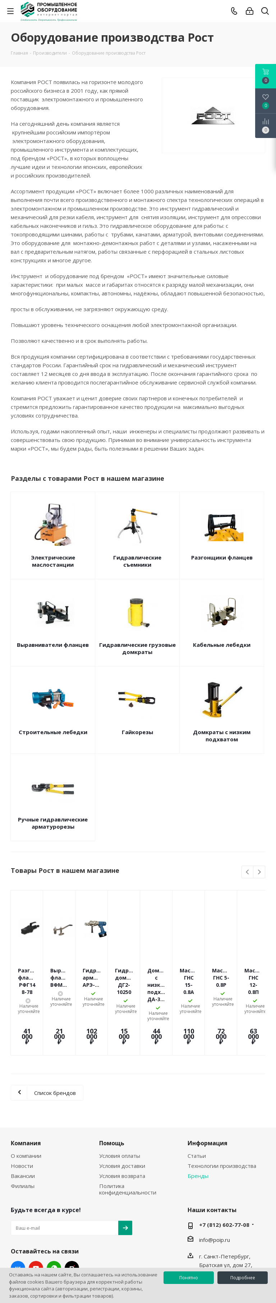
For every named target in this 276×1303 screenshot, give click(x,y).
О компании (26, 1112)
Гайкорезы (137, 732)
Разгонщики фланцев (222, 557)
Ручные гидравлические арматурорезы (53, 823)
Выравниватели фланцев (53, 644)
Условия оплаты (119, 1112)
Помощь (111, 1100)
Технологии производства (222, 1122)
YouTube (36, 1225)
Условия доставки (122, 1122)
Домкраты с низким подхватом (221, 735)
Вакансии (23, 1132)
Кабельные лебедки (221, 644)
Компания (26, 1100)
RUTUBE (72, 1225)
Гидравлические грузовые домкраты (137, 648)
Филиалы (22, 1142)
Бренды (198, 1132)
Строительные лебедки (53, 732)
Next (259, 872)
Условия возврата (122, 1132)
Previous (248, 872)
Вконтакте (18, 1225)
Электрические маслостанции (53, 561)
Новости (22, 1122)
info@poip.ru (214, 1196)
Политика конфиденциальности (127, 1146)
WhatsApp (54, 1225)
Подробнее (242, 1278)
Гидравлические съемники (137, 561)
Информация (207, 1100)
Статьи (197, 1112)
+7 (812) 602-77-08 (224, 1181)
